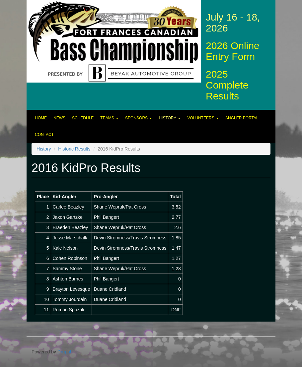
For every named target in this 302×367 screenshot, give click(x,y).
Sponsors (138, 118)
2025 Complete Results (227, 85)
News (59, 118)
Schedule (83, 118)
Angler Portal (242, 118)
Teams (109, 118)
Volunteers (203, 118)
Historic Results (74, 149)
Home (41, 118)
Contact (44, 134)
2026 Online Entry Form (233, 51)
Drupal (64, 351)
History (170, 118)
